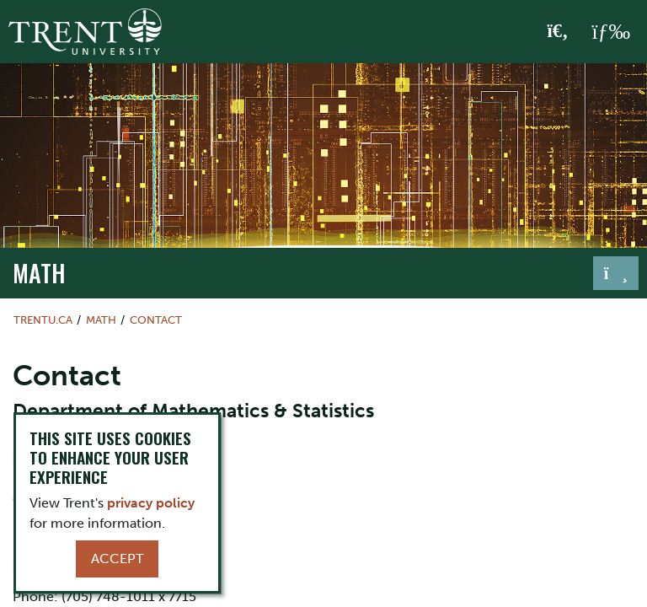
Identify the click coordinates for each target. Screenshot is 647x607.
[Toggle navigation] (616, 273)
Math (39, 272)
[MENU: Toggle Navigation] (611, 32)
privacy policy (151, 503)
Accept (117, 559)
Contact (156, 320)
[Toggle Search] (558, 32)
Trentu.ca (42, 320)
